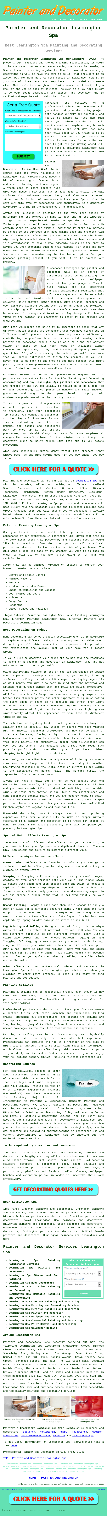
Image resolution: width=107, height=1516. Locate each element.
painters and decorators (20, 378)
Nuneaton (59, 1435)
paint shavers (28, 302)
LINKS (63, 19)
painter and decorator (27, 254)
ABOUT (73, 19)
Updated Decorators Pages (47, 1489)
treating (90, 232)
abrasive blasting (24, 305)
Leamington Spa (86, 480)
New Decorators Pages (22, 1489)
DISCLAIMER (96, 19)
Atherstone (10, 1435)
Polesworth (79, 1432)
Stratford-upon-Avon (35, 1435)
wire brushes (73, 302)
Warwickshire (75, 1428)
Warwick (97, 1432)
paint (26, 346)
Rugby (63, 1432)
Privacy (101, 1489)
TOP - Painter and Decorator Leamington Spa (34, 1458)
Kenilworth (47, 1432)
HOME (54, 19)
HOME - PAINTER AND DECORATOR (53, 1477)
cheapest (88, 451)
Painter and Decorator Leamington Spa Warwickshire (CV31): (50, 59)
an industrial (78, 305)
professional (54, 106)
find (15, 1209)
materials (97, 294)
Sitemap (5, 1489)
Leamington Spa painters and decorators (66, 382)
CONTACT (83, 19)
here (14, 1445)
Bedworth (29, 1432)
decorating (10, 74)
